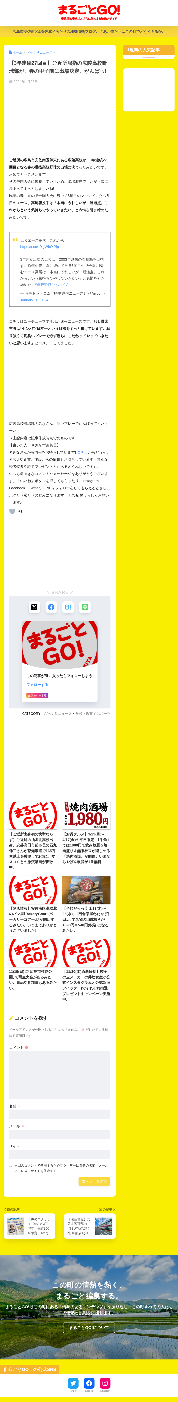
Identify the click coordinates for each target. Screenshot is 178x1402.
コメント (18, 1047)
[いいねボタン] (12, 511)
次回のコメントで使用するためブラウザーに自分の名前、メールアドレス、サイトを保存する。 (61, 1167)
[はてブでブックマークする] (68, 607)
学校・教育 (84, 713)
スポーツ (103, 713)
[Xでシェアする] (34, 607)
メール (17, 1126)
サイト (14, 1146)
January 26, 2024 (34, 300)
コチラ (82, 452)
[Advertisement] (59, 122)
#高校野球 (43, 284)
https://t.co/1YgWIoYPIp (40, 247)
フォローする (37, 685)
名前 (15, 1106)
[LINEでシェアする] (85, 607)
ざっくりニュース (58, 713)
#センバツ (60, 284)
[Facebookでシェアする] (51, 607)
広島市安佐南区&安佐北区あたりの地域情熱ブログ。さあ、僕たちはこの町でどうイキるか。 (89, 32)
